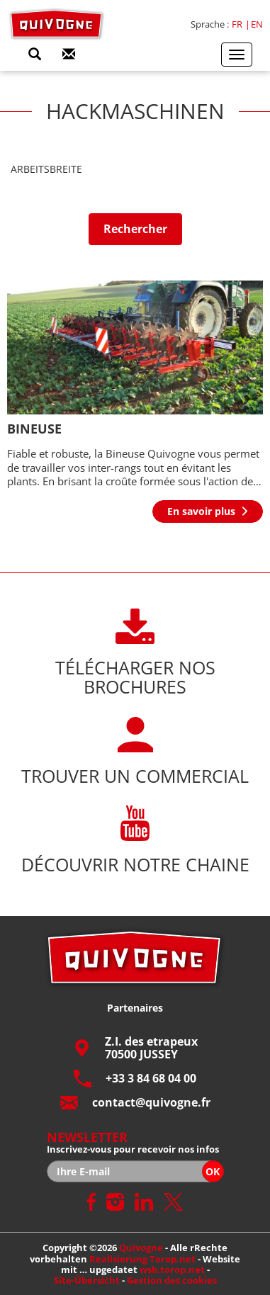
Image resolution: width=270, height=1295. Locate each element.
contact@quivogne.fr (135, 1102)
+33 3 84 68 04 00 (135, 1078)
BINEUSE (34, 428)
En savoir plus (201, 511)
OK (213, 1171)
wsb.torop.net (172, 1269)
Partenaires (135, 1007)
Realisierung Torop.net (142, 1259)
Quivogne (141, 1247)
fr (237, 24)
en (257, 24)
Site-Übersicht (87, 1280)
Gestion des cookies (172, 1280)
